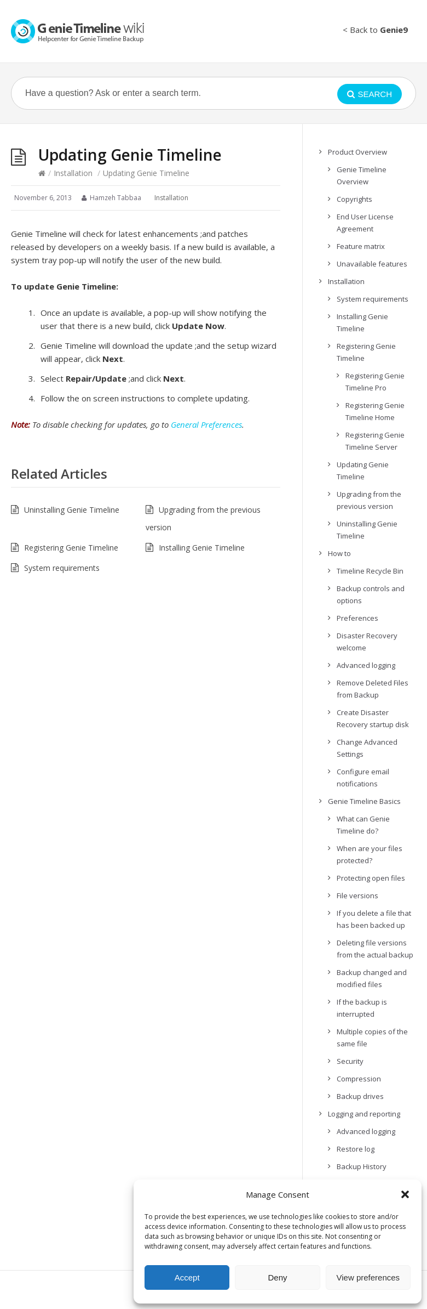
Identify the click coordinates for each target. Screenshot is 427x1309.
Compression (359, 1079)
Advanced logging (366, 665)
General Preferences (206, 424)
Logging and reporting (364, 1114)
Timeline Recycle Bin (370, 571)
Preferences (357, 618)
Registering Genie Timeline (71, 547)
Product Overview (357, 152)
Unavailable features (372, 264)
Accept (187, 1277)
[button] (405, 1194)
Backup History (361, 1166)
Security (350, 1061)
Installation (73, 173)
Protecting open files (371, 878)
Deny (277, 1277)
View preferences (368, 1277)
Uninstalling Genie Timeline (71, 510)
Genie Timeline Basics (364, 801)
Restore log (355, 1149)
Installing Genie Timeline (202, 547)
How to (339, 553)
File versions (357, 895)
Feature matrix (361, 246)
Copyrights (354, 199)
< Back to (375, 29)
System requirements (62, 568)
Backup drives (360, 1096)
